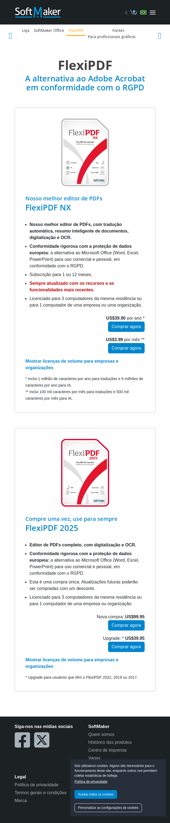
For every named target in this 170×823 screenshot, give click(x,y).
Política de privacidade (91, 782)
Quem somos (101, 734)
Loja (25, 30)
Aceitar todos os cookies (96, 794)
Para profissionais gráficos (112, 36)
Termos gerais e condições (41, 792)
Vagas (94, 758)
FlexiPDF (75, 30)
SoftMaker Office (49, 30)
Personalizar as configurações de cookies (108, 808)
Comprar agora (126, 326)
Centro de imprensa (107, 750)
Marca (21, 800)
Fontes (118, 30)
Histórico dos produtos (110, 742)
